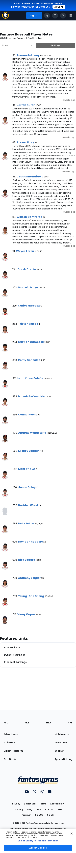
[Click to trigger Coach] (47, 15)
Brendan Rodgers (30, 542)
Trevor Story (25, 142)
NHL (70, 722)
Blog (29, 809)
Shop (59, 750)
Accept (58, 6)
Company (18, 809)
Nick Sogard (26, 560)
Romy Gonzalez (29, 360)
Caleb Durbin (27, 269)
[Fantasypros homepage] (5, 17)
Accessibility (57, 803)
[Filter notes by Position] (17, 45)
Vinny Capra (26, 614)
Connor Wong (28, 414)
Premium (26, 815)
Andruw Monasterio (32, 433)
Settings (55, 45)
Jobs (38, 809)
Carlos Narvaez (29, 305)
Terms (43, 803)
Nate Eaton (26, 523)
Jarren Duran (26, 105)
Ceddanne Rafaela (30, 176)
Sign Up (39, 815)
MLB (27, 722)
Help (60, 809)
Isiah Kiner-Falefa (30, 378)
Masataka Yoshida (31, 396)
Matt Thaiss (26, 469)
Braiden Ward (28, 505)
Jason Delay (27, 487)
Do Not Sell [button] (30, 803)
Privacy (16, 803)
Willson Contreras (29, 217)
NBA (48, 722)
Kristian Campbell (31, 342)
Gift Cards (10, 759)
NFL (6, 722)
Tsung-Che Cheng (31, 596)
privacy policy (20, 6)
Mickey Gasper (28, 451)
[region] (38, 841)
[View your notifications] (55, 15)
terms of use (42, 6)
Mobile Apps (62, 734)
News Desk (60, 742)
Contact (49, 809)
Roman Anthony (28, 55)
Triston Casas (28, 324)
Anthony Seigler (29, 578)
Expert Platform (13, 750)
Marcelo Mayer (28, 287)
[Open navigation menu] (71, 15)
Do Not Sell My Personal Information (38, 840)
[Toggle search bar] (63, 15)
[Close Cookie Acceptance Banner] (71, 833)
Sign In (50, 815)
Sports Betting (63, 759)
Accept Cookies (38, 847)
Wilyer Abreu (25, 251)
